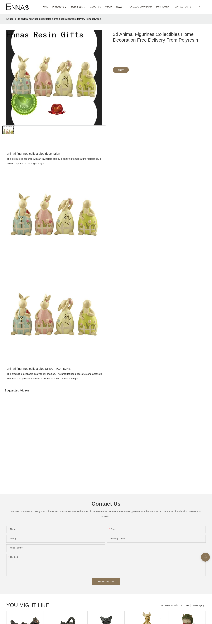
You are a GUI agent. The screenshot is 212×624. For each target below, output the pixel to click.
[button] (190, 6)
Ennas (9, 18)
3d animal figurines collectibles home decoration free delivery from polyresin (59, 18)
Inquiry (121, 70)
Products (185, 605)
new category (198, 605)
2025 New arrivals (169, 605)
